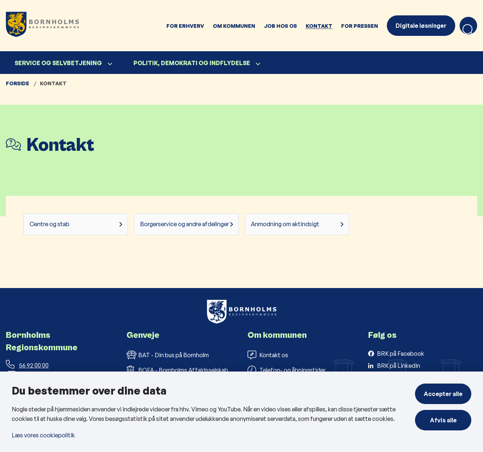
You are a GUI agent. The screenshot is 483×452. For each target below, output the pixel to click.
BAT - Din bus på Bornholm (168, 355)
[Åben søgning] (468, 25)
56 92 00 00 (27, 365)
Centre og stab (49, 224)
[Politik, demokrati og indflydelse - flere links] (257, 64)
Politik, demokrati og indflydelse (191, 63)
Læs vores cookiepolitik (43, 435)
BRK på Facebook (400, 353)
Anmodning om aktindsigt (285, 224)
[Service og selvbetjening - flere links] (109, 64)
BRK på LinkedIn (398, 365)
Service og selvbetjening (58, 63)
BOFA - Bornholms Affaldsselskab (177, 370)
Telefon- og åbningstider (286, 370)
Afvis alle (443, 420)
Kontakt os (268, 355)
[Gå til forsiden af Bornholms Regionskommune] (81, 26)
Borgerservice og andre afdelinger (184, 224)
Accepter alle (443, 393)
